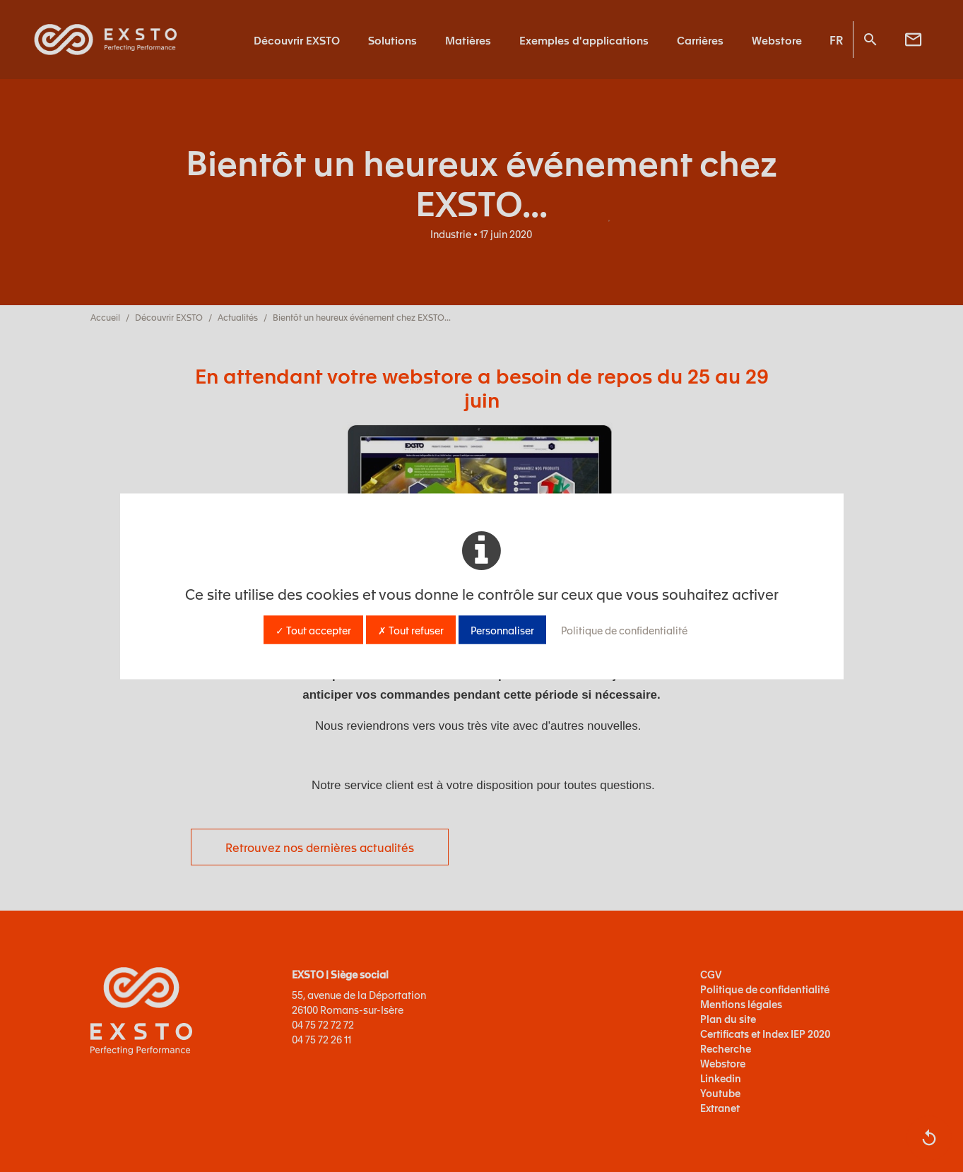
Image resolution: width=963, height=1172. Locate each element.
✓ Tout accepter (313, 629)
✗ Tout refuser (411, 629)
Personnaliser (502, 629)
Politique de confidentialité (624, 629)
